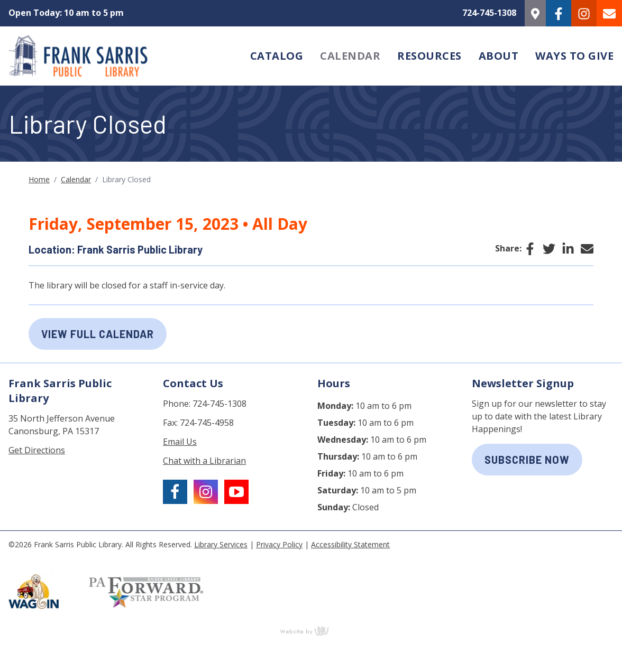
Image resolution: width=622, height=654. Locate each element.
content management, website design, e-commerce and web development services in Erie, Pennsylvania (311, 630)
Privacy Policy (279, 544)
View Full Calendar (97, 334)
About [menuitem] (499, 56)
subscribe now (527, 459)
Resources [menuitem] (429, 56)
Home (39, 179)
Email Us (180, 441)
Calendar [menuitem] (350, 56)
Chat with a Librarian (204, 460)
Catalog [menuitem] (277, 56)
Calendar (76, 179)
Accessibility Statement (350, 544)
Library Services (221, 544)
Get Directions (36, 450)
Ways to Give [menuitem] (574, 56)
